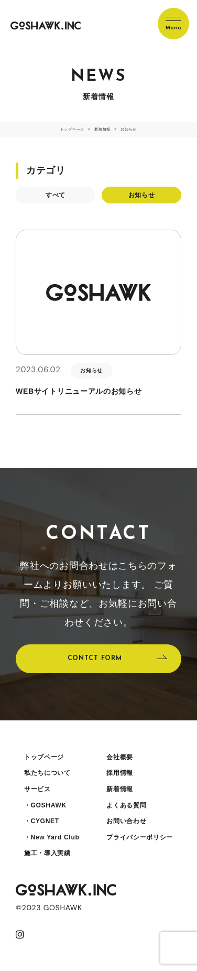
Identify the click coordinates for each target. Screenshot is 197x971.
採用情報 (119, 772)
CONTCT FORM (95, 658)
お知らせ (141, 195)
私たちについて (47, 772)
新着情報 (119, 789)
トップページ (44, 757)
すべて (55, 195)
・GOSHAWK (45, 805)
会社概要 (119, 757)
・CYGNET (41, 821)
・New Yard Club (52, 837)
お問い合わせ (126, 821)
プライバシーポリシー (139, 837)
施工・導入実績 (47, 853)
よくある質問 (126, 805)
